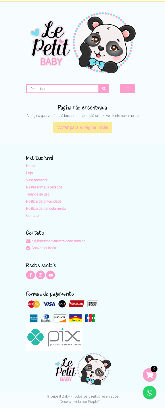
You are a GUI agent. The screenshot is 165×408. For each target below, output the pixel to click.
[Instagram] (40, 275)
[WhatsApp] (149, 392)
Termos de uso (38, 194)
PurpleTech (96, 402)
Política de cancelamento (46, 208)
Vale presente (37, 180)
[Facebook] (30, 275)
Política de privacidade (43, 201)
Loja (29, 173)
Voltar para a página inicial (82, 127)
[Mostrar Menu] (127, 88)
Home (31, 166)
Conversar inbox (41, 248)
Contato (32, 216)
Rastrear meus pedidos (44, 187)
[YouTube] (50, 275)
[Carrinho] (149, 374)
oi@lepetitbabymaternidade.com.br (55, 241)
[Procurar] (104, 88)
